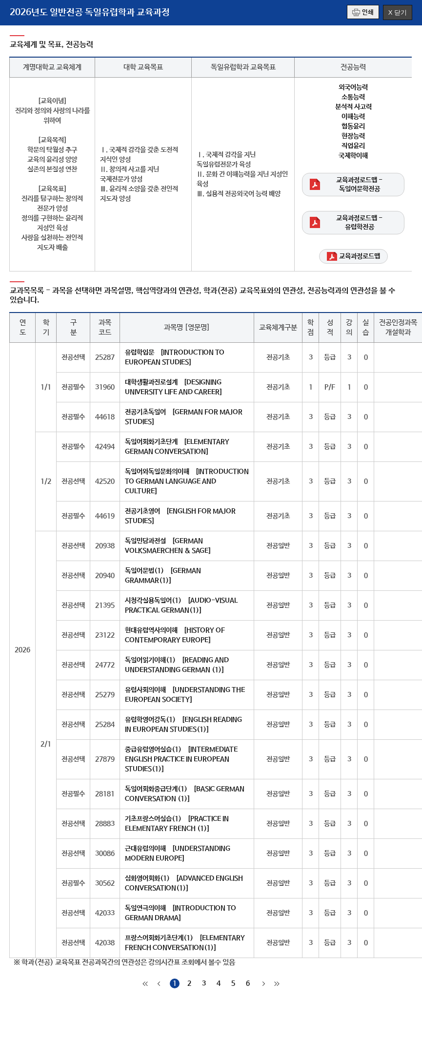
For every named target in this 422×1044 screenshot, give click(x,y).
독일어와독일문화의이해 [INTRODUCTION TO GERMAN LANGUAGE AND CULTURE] (187, 481)
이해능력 (353, 117)
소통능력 (353, 97)
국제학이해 (353, 156)
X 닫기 (397, 12)
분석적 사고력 (353, 107)
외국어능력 (353, 87)
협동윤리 (353, 126)
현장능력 (353, 136)
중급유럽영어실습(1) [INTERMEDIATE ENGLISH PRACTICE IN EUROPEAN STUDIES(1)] (181, 759)
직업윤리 (353, 146)
